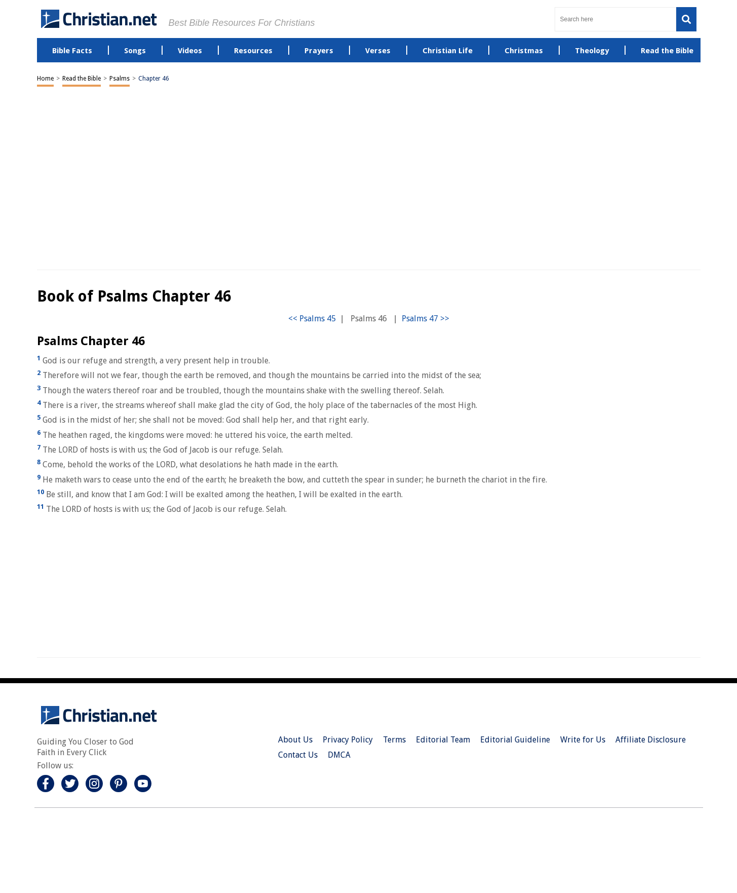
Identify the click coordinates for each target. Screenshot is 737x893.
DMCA (339, 755)
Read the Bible (81, 78)
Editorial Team (443, 740)
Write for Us (582, 740)
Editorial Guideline (515, 740)
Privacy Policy (348, 740)
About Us (295, 740)
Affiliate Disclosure (650, 740)
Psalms (119, 78)
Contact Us (298, 755)
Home (45, 78)
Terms (394, 740)
